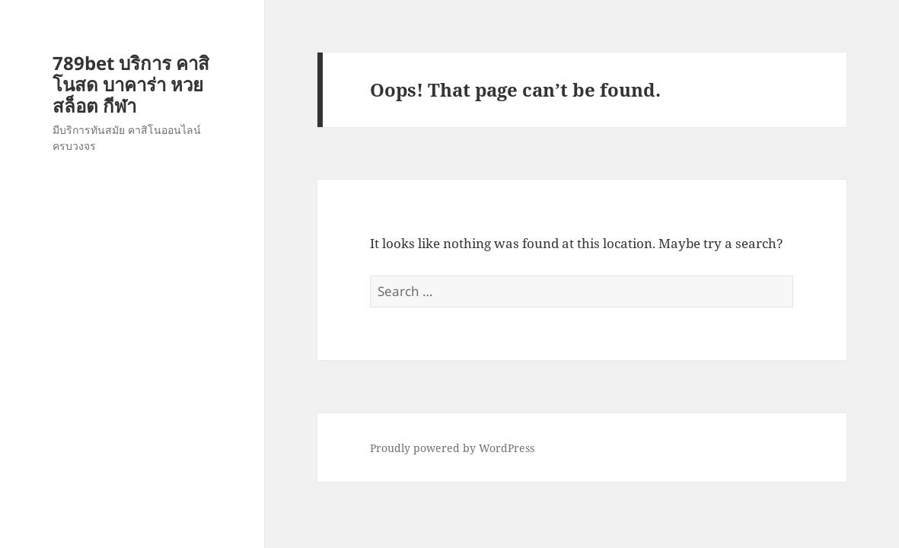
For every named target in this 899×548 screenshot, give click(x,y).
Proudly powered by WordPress (452, 448)
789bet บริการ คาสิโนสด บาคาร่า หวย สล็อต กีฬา (131, 84)
